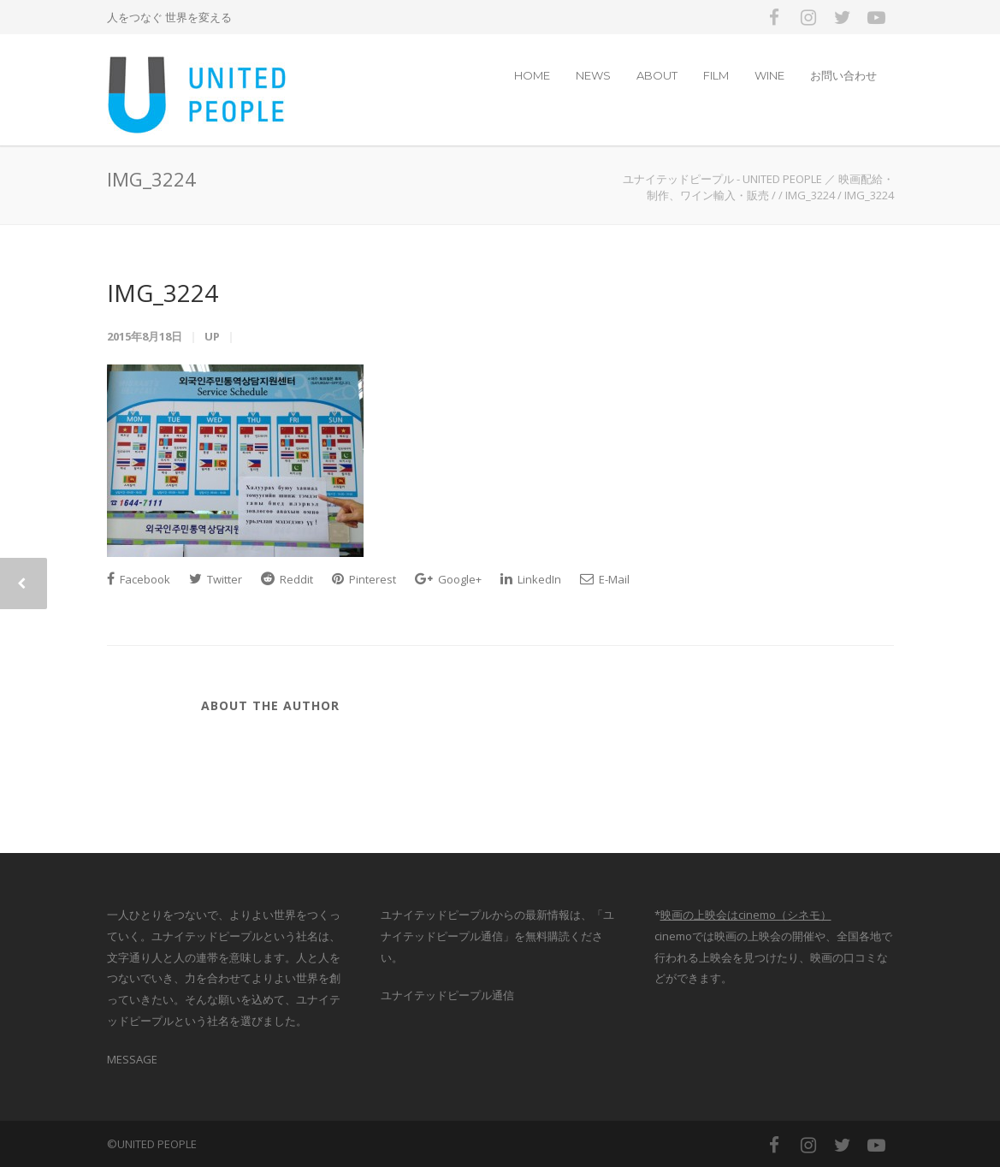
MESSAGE (132, 1059)
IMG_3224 (162, 292)
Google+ (448, 579)
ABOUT (657, 75)
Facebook (138, 579)
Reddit (287, 579)
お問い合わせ (843, 75)
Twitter (215, 579)
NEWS (593, 75)
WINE (769, 75)
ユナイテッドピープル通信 (447, 995)
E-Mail (605, 579)
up (212, 336)
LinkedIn (530, 579)
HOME (532, 75)
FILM (716, 75)
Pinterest (364, 579)
